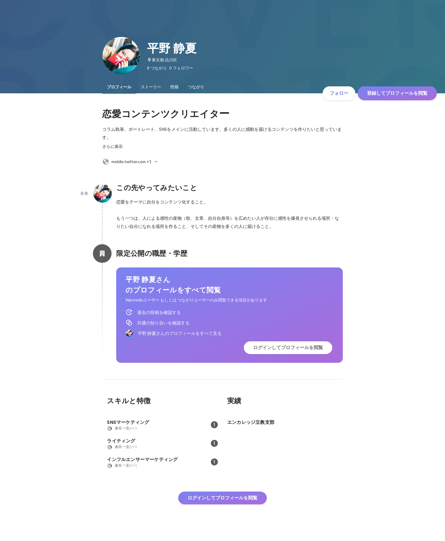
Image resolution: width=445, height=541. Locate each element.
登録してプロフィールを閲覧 (397, 93)
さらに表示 (112, 146)
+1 (131, 161)
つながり (196, 87)
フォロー (339, 93)
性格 (174, 87)
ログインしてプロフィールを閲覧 (288, 347)
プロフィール (119, 87)
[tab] (119, 87)
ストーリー (151, 87)
